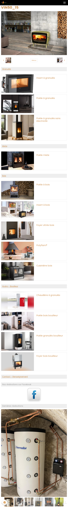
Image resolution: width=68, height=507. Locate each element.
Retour (34, 60)
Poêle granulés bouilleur (49, 335)
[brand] (7, 2)
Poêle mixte (42, 155)
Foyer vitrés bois (45, 225)
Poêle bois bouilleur (47, 315)
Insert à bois (43, 205)
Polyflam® (41, 245)
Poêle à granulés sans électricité (48, 119)
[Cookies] (4, 502)
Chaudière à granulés (48, 295)
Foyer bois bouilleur (47, 356)
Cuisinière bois (44, 265)
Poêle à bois (43, 184)
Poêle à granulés (45, 98)
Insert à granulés (45, 78)
